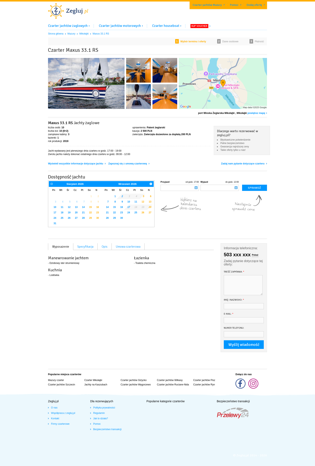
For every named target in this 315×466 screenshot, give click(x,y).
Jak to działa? (100, 418)
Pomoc (234, 5)
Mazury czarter (56, 380)
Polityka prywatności (104, 407)
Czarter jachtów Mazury (207, 5)
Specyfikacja (85, 246)
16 (97, 207)
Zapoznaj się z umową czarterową (127, 163)
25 (62, 218)
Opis (104, 246)
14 (83, 207)
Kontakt (55, 418)
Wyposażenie (60, 246)
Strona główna (55, 33)
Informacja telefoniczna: (241, 248)
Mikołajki (84, 33)
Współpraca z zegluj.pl (63, 413)
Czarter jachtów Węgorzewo (136, 384)
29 (90, 218)
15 (90, 207)
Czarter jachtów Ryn (204, 384)
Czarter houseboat (165, 25)
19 (69, 212)
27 (76, 218)
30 (97, 218)
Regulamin (99, 413)
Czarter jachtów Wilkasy (170, 380)
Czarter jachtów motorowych (120, 25)
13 (76, 207)
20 (76, 212)
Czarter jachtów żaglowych (68, 25)
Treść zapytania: (234, 271)
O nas (54, 407)
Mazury (71, 33)
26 (69, 218)
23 (97, 212)
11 (62, 207)
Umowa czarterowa (128, 246)
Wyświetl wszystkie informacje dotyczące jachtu (76, 163)
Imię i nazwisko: (234, 299)
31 (55, 223)
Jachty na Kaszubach (95, 384)
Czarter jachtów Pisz (204, 380)
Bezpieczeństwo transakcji (107, 429)
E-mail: (228, 313)
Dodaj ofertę (254, 5)
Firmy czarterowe (60, 423)
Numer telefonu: (234, 327)
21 (83, 212)
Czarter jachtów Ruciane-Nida (173, 384)
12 (69, 207)
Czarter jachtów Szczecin (61, 384)
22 (90, 212)
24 (55, 218)
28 (83, 218)
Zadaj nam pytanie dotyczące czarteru (243, 163)
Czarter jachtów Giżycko (133, 380)
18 (62, 212)
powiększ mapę (256, 113)
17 (55, 212)
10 (55, 207)
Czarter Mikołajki (93, 380)
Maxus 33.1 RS (101, 33)
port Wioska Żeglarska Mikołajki (216, 113)
